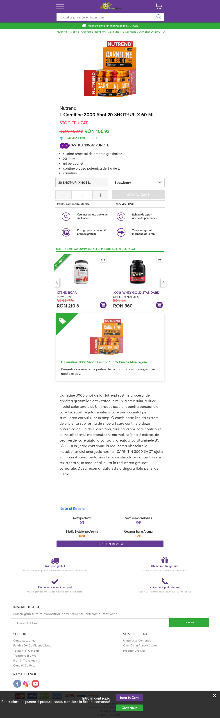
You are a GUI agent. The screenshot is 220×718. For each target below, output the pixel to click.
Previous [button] (56, 282)
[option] (81, 282)
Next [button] (163, 282)
